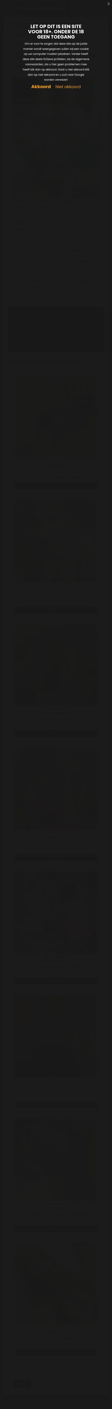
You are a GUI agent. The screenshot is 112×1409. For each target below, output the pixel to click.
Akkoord (41, 86)
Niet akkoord (68, 87)
